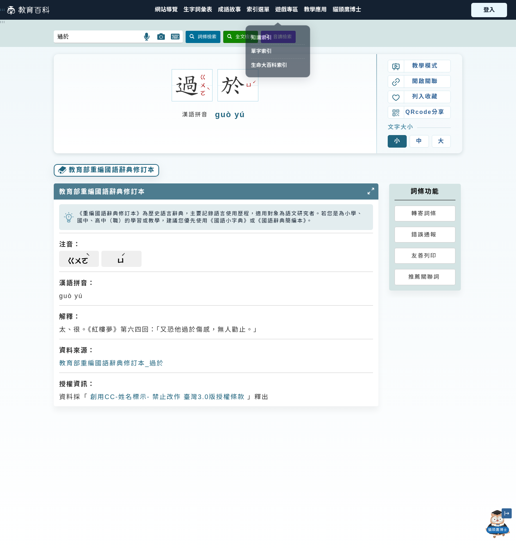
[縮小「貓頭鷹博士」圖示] (507, 513)
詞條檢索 (203, 36)
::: (2, 9)
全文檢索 (240, 36)
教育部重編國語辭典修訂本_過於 (111, 363)
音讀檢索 (278, 36)
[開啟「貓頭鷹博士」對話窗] (498, 524)
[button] (258, 10)
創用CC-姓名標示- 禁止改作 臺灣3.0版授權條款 (166, 397)
